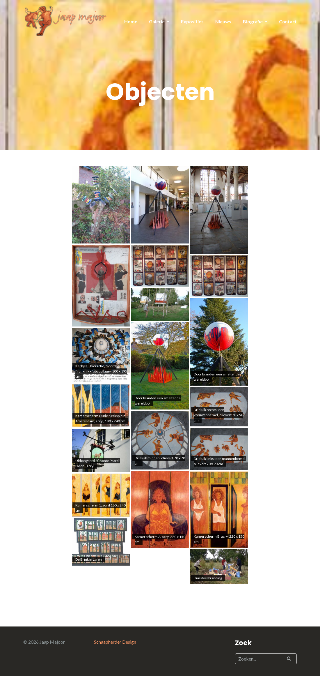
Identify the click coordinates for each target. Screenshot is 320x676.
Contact (288, 21)
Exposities (192, 21)
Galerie (157, 21)
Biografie (253, 21)
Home (130, 21)
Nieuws (223, 21)
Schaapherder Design (115, 642)
